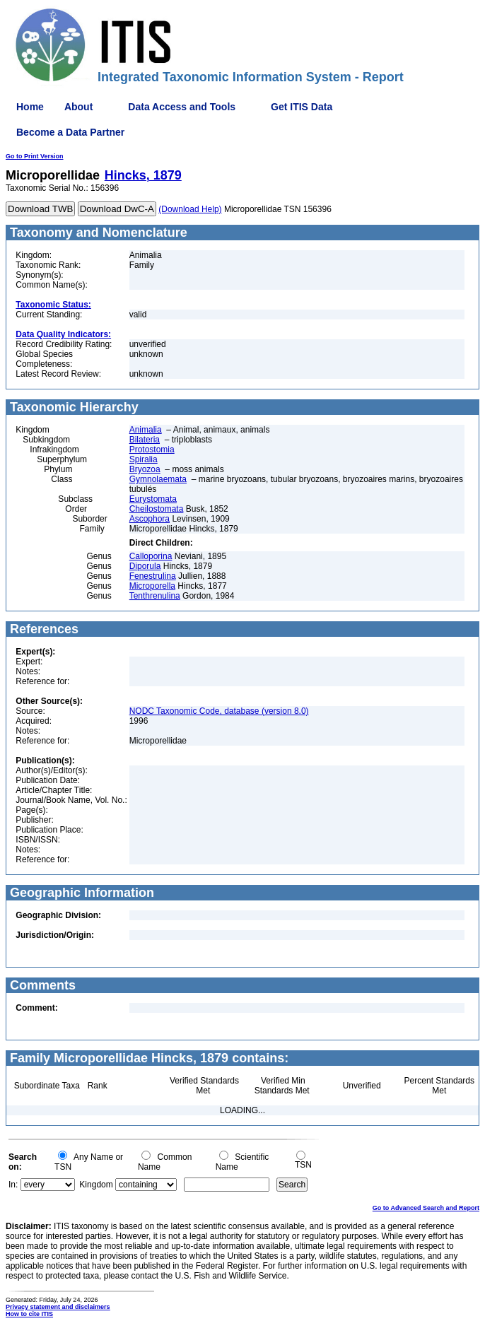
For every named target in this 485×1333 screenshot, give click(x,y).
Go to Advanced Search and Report (426, 1207)
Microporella (152, 586)
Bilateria (144, 440)
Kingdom (95, 1185)
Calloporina (151, 556)
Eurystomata (153, 499)
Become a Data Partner (70, 132)
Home (30, 106)
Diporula (145, 566)
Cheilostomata (156, 509)
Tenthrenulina (154, 596)
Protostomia (152, 449)
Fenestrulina (152, 576)
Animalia (145, 430)
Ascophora (149, 519)
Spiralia (143, 459)
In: (13, 1185)
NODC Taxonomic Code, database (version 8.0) (219, 711)
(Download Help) (189, 209)
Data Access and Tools (181, 106)
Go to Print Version (35, 156)
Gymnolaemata (158, 479)
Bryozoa (144, 469)
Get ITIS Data (301, 106)
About (78, 106)
